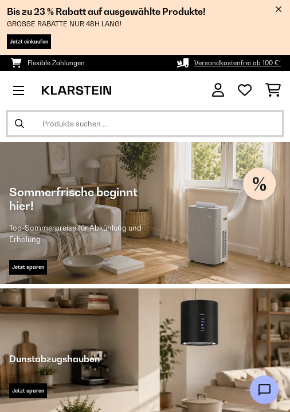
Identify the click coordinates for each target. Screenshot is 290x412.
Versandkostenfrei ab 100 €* (237, 63)
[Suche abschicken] (19, 123)
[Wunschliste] (245, 90)
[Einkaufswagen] (273, 90)
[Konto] (218, 90)
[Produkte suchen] (145, 123)
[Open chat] (264, 389)
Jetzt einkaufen (29, 41)
